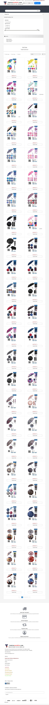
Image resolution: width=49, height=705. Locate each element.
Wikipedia (6, 702)
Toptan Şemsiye (24, 49)
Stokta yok (8, 27)
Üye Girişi (31, 3)
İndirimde (19, 54)
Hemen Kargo (13, 54)
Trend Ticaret (8, 22)
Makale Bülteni (18, 0)
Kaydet (7, 694)
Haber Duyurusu (9, 40)
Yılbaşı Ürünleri (9, 41)
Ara (38, 10)
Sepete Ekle (14, 77)
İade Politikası (12, 0)
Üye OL (25, 3)
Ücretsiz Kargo (7, 54)
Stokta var (8, 25)
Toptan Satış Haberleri (28, 0)
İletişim (23, 0)
